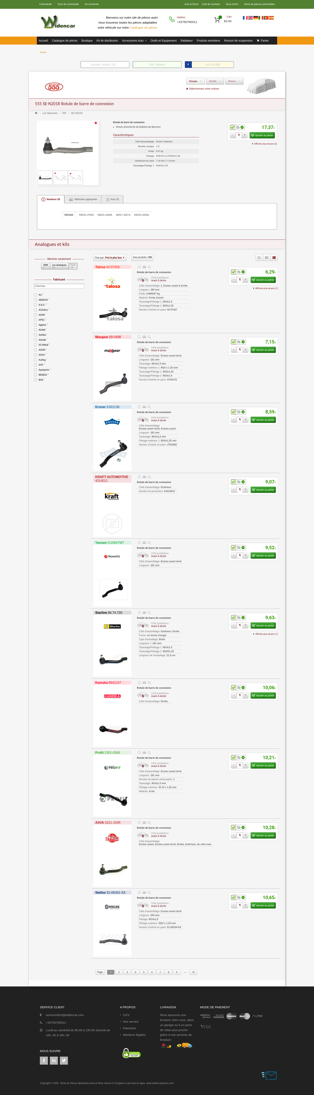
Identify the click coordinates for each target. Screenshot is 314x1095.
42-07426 (107, 267)
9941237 (108, 682)
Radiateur (187, 40)
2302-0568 (107, 752)
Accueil (43, 40)
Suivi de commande (68, 4)
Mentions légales (134, 1034)
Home (43, 52)
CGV (126, 1015)
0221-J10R (108, 822)
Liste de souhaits (211, 4)
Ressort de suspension (238, 40)
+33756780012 (186, 22)
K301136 (107, 407)
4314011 (111, 478)
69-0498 (108, 337)
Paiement (129, 1028)
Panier (265, 40)
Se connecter (92, 4)
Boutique (87, 40)
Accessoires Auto (134, 41)
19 (193, 972)
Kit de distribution (107, 40)
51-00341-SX (110, 892)
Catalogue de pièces (144, 27)
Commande (45, 4)
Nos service (131, 1021)
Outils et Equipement (164, 40)
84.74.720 (108, 612)
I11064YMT (109, 542)
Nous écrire (232, 4)
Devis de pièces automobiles (259, 4)
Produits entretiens (208, 40)
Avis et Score (191, 4)
